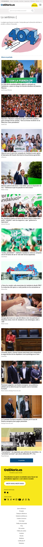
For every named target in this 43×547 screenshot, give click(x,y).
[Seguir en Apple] (7, 492)
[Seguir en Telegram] (13, 500)
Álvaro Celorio (4, 390)
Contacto (21, 533)
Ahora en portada (6, 57)
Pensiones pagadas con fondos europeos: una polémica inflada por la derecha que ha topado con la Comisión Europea (19, 386)
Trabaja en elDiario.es (21, 513)
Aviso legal (21, 521)
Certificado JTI (21, 540)
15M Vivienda (32, 1)
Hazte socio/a (34, 5)
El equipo (21, 511)
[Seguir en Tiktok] (23, 499)
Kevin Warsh (21, 1)
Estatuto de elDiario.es (21, 516)
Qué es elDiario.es (21, 508)
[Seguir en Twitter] (8, 500)
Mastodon (21, 543)
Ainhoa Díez (4, 289)
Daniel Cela (4, 124)
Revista (21, 535)
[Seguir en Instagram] (16, 500)
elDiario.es (3, 157)
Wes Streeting (16, 1)
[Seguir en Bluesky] (5, 500)
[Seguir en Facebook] (11, 499)
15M (40, 1)
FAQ (21, 526)
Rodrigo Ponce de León (15, 390)
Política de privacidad (21, 523)
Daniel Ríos (4, 356)
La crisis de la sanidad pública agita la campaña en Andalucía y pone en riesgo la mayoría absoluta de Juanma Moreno (21, 86)
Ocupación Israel (27, 1)
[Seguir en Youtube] (19, 499)
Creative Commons (21, 518)
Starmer (11, 1)
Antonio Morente (5, 224)
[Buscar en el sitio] (20, 10)
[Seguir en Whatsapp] (26, 500)
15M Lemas (37, 1)
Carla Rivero (4, 256)
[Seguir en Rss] (29, 500)
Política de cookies (21, 531)
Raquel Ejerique (5, 456)
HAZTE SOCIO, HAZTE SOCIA (15, 483)
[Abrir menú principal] (40, 5)
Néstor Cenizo (4, 189)
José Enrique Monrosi (6, 90)
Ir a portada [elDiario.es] (21, 460)
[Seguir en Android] (5, 492)
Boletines (21, 538)
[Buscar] (32, 10)
